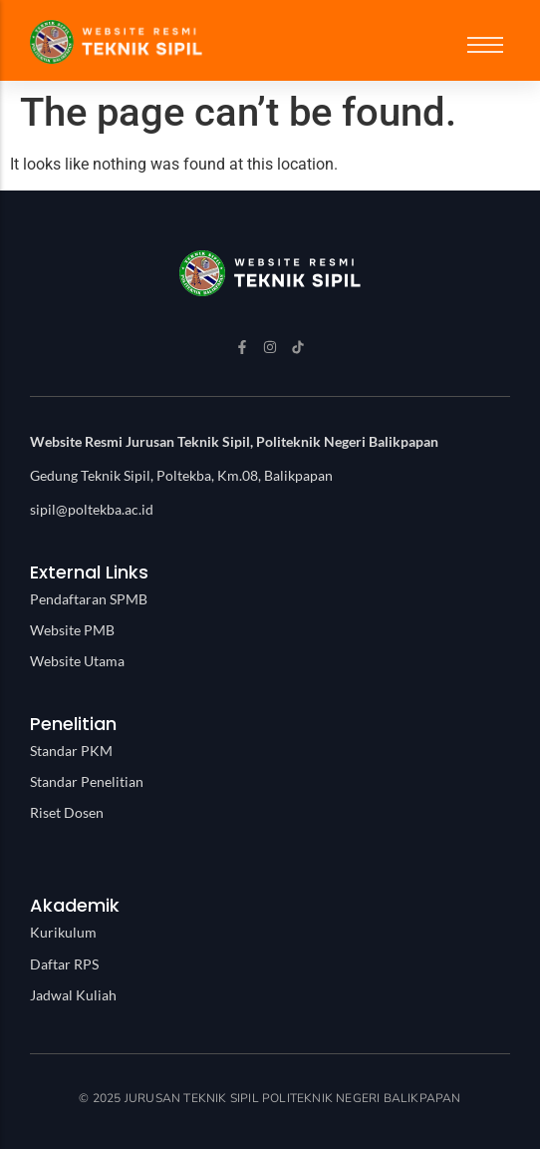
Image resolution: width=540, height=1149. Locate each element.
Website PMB (72, 629)
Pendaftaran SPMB (88, 598)
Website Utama (77, 660)
